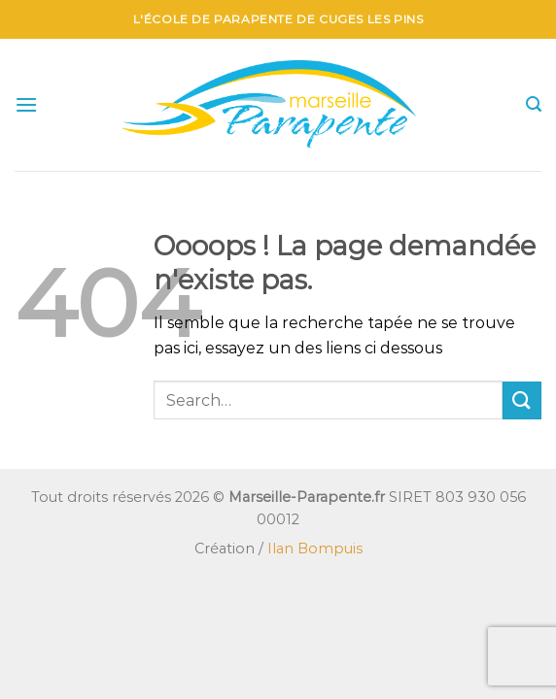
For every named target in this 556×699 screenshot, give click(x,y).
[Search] (533, 104)
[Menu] (26, 104)
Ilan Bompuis (315, 548)
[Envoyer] (522, 400)
